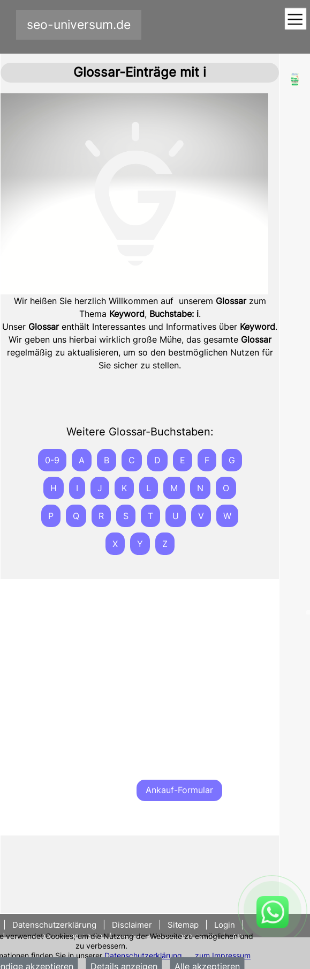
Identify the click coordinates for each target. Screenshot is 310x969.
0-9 (52, 460)
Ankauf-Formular (179, 790)
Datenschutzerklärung (143, 955)
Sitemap (183, 925)
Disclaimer (132, 925)
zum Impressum (223, 955)
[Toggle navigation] (295, 19)
